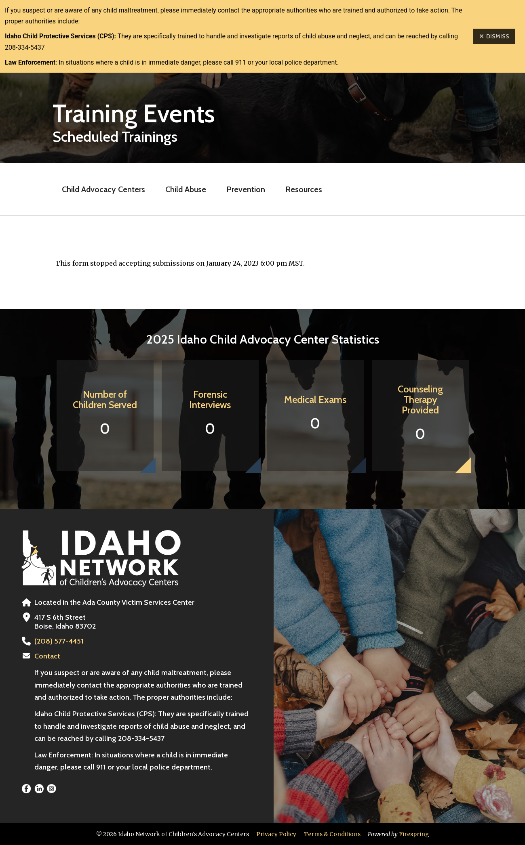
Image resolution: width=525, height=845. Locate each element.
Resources (303, 189)
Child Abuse (185, 189)
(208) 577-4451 (59, 641)
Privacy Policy (276, 834)
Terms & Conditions (332, 834)
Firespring (414, 834)
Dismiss (494, 36)
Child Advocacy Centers (103, 189)
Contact (47, 656)
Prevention (245, 189)
